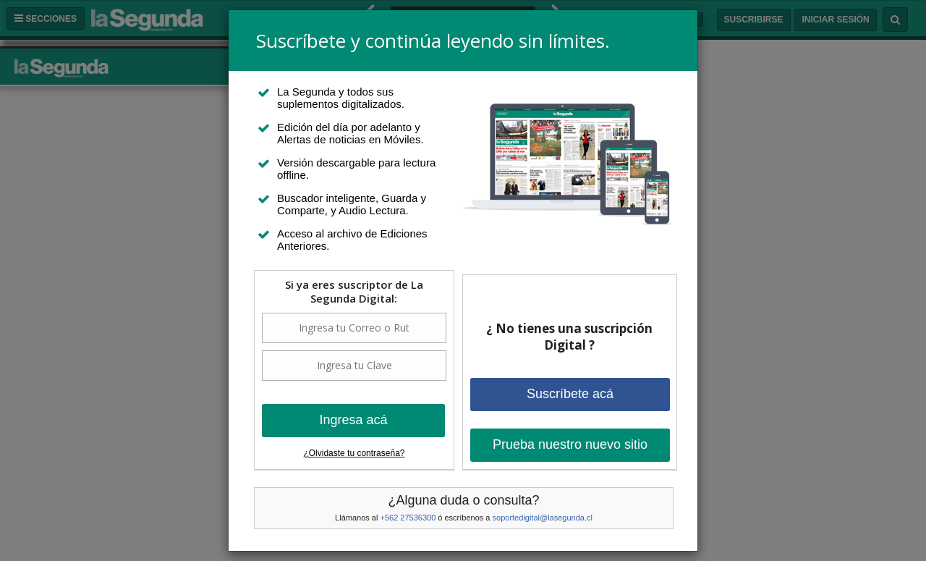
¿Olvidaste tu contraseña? (353, 453)
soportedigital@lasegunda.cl (542, 517)
